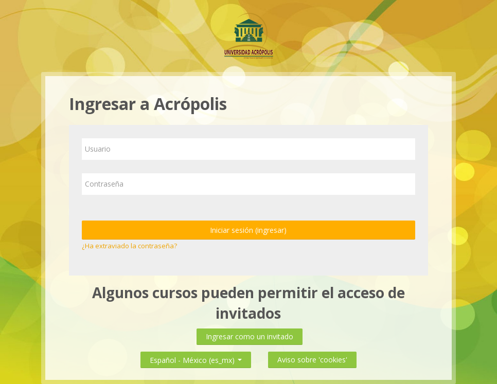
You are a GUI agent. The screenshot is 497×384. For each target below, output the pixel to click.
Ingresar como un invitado (249, 336)
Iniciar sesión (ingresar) (248, 230)
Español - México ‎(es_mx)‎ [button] (196, 358)
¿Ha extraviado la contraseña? (129, 245)
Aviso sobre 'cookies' (312, 359)
